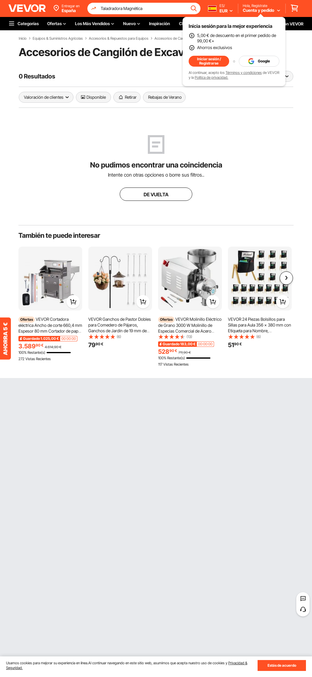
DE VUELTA (156, 194)
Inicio (23, 38)
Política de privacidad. (211, 77)
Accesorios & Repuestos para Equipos (118, 38)
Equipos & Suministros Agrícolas (58, 38)
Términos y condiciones (244, 72)
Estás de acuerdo (282, 665)
